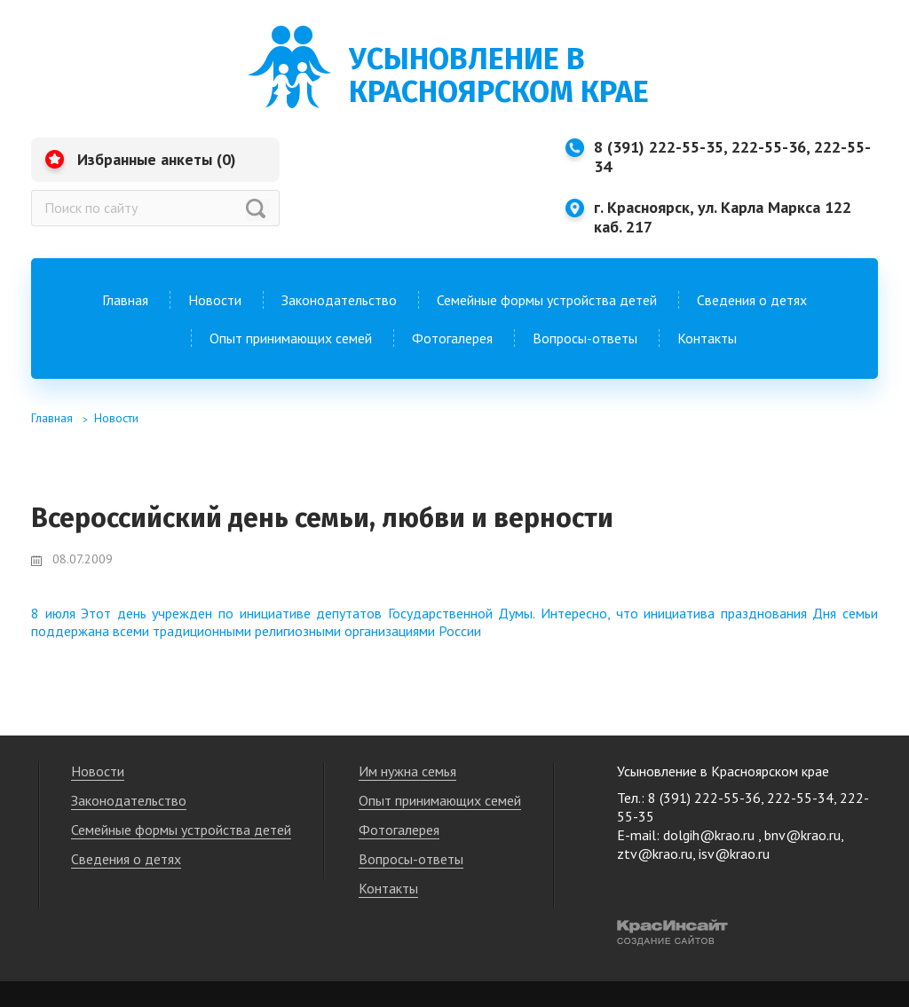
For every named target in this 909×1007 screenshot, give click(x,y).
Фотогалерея (452, 338)
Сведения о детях (752, 300)
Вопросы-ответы (585, 338)
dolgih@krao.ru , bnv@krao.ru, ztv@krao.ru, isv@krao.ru (730, 844)
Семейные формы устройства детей (547, 300)
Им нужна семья (407, 771)
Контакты (707, 338)
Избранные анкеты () (156, 159)
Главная (125, 300)
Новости (214, 300)
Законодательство (339, 300)
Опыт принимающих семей (290, 338)
